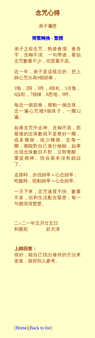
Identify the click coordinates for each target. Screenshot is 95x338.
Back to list (40, 327)
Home (21, 327)
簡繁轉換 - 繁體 (47, 38)
